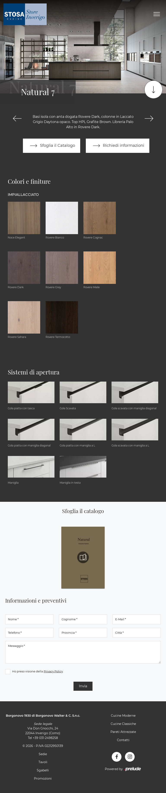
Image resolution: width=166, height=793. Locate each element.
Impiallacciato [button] (23, 195)
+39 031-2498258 (45, 738)
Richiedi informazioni (117, 145)
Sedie (43, 754)
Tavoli (42, 762)
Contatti (123, 740)
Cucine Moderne (123, 716)
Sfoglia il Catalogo (51, 145)
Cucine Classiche (123, 724)
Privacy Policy (53, 671)
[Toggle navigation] (157, 14)
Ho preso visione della (37, 671)
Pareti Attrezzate (123, 732)
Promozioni (43, 778)
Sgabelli (43, 770)
